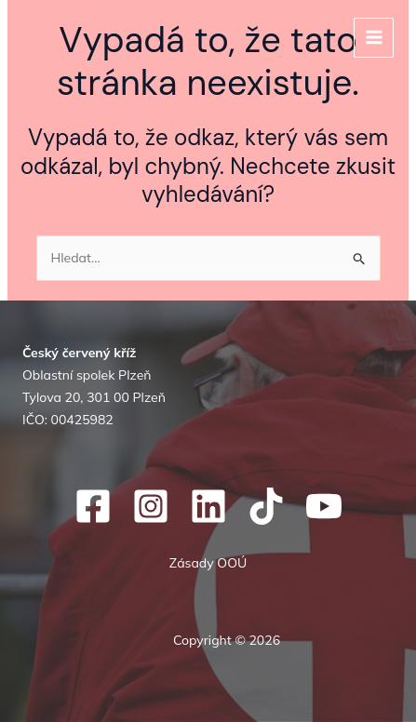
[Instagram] (150, 506)
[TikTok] (266, 506)
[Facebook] (93, 506)
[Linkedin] (208, 506)
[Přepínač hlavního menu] (374, 38)
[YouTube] (323, 506)
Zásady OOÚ (208, 563)
